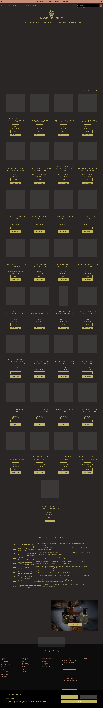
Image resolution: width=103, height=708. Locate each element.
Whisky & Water (4, 673)
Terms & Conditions (46, 666)
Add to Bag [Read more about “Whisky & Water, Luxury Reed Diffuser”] (87, 328)
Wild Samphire (4, 674)
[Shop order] (90, 90)
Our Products (25, 663)
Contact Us (44, 659)
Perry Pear (3, 663)
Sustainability (25, 659)
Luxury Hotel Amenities (27, 666)
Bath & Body (32, 22)
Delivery (44, 661)
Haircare (66, 22)
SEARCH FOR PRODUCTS (82, 5)
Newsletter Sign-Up (6, 5)
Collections (76, 22)
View (15, 131)
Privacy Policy (45, 664)
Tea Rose (3, 669)
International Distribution (27, 664)
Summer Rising (4, 668)
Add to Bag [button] (15, 135)
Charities (24, 661)
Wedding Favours (26, 669)
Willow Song (4, 676)
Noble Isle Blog (25, 671)
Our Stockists (45, 663)
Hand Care (42, 22)
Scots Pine (3, 666)
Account (25, 5)
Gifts (24, 22)
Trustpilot (85, 658)
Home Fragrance (54, 22)
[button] (2, 2)
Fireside (3, 658)
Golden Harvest (4, 659)
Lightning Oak (4, 661)
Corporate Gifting (25, 668)
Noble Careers (32, 5)
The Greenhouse (5, 671)
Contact (15, 5)
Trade (19, 5)
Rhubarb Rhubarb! (5, 664)
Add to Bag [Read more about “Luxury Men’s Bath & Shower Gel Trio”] (63, 376)
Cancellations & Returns (47, 658)
